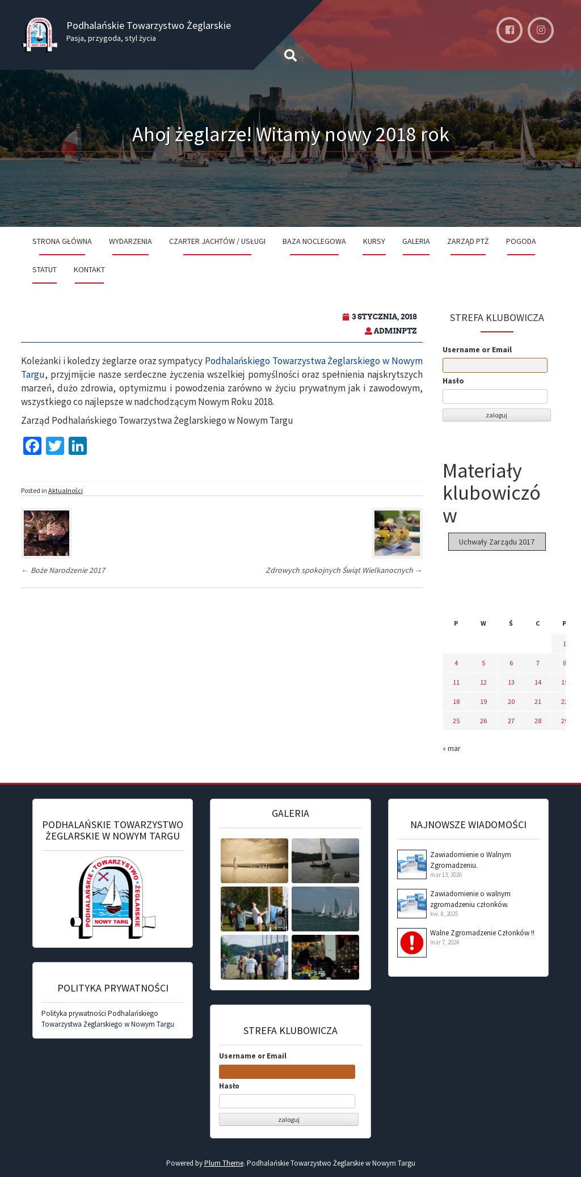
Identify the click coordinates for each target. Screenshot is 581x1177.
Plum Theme (223, 1163)
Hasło (453, 381)
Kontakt (89, 269)
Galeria (416, 241)
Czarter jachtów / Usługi (217, 241)
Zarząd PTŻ (468, 241)
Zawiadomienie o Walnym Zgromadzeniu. (470, 860)
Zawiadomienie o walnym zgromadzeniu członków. (470, 899)
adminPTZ (395, 331)
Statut (44, 269)
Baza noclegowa (314, 241)
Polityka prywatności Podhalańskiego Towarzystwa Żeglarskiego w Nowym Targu (107, 1019)
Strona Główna (62, 241)
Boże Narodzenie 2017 (63, 570)
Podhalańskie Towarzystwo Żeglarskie (148, 25)
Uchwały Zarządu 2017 (496, 542)
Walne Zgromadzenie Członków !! (482, 933)
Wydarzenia (130, 241)
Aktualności (65, 490)
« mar (452, 748)
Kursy (374, 241)
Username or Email (477, 349)
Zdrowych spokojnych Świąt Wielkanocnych (344, 570)
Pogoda (521, 241)
